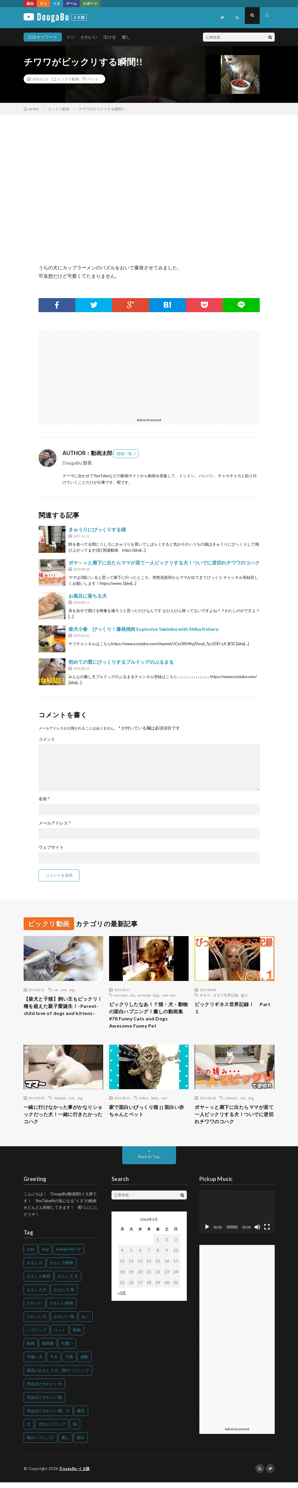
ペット (93, 79)
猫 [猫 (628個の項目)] (75, 1430)
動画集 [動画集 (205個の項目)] (48, 1349)
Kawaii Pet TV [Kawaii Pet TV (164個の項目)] (68, 1255)
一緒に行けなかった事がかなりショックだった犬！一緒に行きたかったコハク (62, 1119)
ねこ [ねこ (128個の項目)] (85, 1322)
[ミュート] (257, 1233)
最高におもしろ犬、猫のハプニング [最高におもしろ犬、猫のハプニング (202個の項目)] (58, 1376)
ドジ (70, 36)
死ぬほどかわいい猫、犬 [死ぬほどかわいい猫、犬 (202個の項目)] (48, 1416)
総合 (30, 3)
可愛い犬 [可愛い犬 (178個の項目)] (34, 1362)
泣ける (109, 36)
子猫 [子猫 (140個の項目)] (69, 1362)
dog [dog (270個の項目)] (45, 1255)
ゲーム (71, 3)
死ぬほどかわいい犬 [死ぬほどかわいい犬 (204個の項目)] (44, 1389)
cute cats (169, 995)
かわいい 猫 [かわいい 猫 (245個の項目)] (64, 1322)
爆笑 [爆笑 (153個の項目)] (81, 1416)
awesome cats (124, 995)
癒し (126, 36)
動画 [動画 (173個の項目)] (31, 1349)
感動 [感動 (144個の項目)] (84, 1362)
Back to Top (149, 1162)
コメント (47, 739)
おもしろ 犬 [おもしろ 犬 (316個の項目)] (68, 1282)
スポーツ (90, 3)
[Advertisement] (92, 373)
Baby (155, 1101)
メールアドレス (55, 823)
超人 (244, 995)
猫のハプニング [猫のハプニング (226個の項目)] (40, 1443)
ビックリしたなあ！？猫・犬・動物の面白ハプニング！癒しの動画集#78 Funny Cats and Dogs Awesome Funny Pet (148, 1016)
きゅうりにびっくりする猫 (97, 529)
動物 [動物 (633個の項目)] (77, 1335)
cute (63, 989)
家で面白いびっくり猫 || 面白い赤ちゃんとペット (148, 1115)
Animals (60, 1101)
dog (71, 989)
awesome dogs (148, 995)
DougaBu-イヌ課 (75, 1474)
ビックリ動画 (68, 79)
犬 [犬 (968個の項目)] (29, 1430)
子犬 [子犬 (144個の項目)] (54, 1362)
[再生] (207, 1233)
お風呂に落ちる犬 (87, 596)
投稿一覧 (124, 453)
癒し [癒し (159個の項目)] (65, 1443)
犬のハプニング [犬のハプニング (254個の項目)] (51, 1430)
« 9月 (122, 1298)
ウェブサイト (51, 847)
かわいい (89, 36)
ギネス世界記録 (225, 995)
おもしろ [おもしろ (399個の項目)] (34, 1268)
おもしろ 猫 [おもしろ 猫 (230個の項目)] (64, 1295)
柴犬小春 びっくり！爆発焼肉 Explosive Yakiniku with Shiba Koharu (143, 629)
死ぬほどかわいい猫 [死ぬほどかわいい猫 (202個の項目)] (44, 1403)
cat (56, 989)
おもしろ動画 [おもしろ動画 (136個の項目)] (38, 1282)
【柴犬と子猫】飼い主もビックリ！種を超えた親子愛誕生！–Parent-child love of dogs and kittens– (62, 1011)
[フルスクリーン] (267, 1233)
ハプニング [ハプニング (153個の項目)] (36, 1335)
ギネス (205, 995)
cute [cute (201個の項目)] (30, 1255)
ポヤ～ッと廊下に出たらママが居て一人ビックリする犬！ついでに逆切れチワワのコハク (164, 562)
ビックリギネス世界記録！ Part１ (231, 1008)
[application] (237, 1217)
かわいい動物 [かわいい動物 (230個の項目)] (61, 1309)
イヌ (56, 3)
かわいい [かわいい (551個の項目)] (34, 1309)
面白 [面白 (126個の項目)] (81, 1443)
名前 (44, 799)
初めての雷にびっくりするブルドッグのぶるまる (121, 662)
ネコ (43, 3)
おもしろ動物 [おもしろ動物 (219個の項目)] (61, 1268)
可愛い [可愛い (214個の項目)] (67, 1349)
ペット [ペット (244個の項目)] (59, 1335)
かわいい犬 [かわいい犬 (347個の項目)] (36, 1322)
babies (144, 1101)
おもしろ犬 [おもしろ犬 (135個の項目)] (36, 1295)
